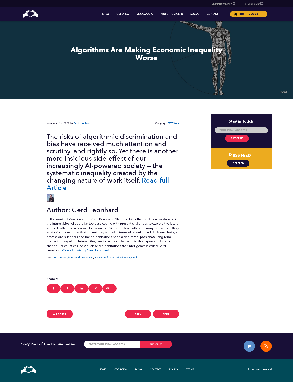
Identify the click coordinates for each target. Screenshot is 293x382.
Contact (212, 14)
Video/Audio (145, 14)
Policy (173, 369)
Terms (190, 369)
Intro (105, 14)
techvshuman (122, 257)
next (166, 314)
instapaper (87, 257)
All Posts (59, 314)
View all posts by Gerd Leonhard (85, 250)
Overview (122, 14)
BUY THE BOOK (248, 14)
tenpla (134, 257)
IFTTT (56, 257)
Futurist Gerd (252, 4)
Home (102, 369)
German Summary (222, 4)
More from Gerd (172, 14)
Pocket (63, 257)
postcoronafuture (104, 257)
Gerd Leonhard (81, 123)
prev (138, 314)
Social (194, 14)
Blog (138, 369)
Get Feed (238, 163)
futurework (74, 257)
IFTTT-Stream (174, 123)
